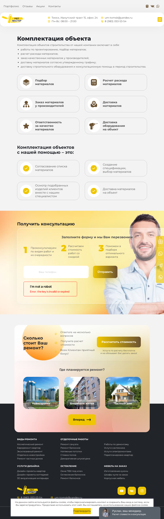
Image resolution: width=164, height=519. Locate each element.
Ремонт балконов (70, 447)
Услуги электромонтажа (117, 451)
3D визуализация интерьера (33, 478)
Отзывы (27, 6)
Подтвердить (82, 511)
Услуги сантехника (114, 447)
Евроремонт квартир (29, 447)
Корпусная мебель (114, 478)
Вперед (79, 419)
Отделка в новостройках (31, 455)
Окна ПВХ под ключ (71, 471)
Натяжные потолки (71, 451)
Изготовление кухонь (116, 471)
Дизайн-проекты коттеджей (32, 474)
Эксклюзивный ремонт (29, 451)
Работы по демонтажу (116, 444)
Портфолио (11, 6)
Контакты (54, 6)
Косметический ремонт (30, 444)
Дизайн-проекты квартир (31, 471)
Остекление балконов (72, 474)
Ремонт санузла (69, 444)
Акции (40, 6)
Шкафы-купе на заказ (116, 474)
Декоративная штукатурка (75, 458)
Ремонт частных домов (30, 458)
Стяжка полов (68, 455)
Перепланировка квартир (118, 455)
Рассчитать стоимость (119, 342)
